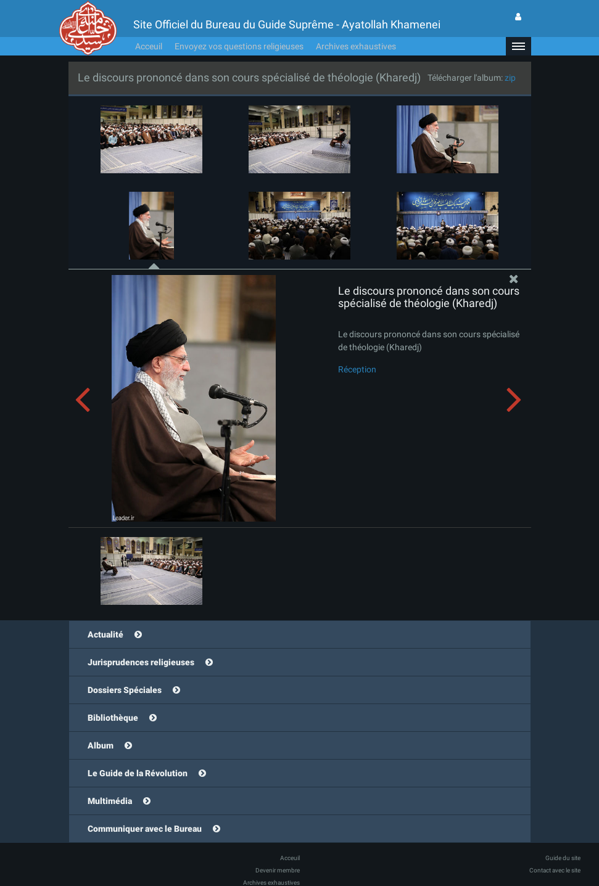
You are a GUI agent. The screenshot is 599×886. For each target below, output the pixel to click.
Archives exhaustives (356, 28)
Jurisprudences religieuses (141, 644)
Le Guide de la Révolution (138, 755)
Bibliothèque (113, 699)
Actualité (105, 616)
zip (510, 59)
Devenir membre (277, 851)
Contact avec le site (554, 851)
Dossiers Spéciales (125, 671)
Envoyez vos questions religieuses (239, 28)
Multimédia (110, 782)
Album (101, 727)
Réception (357, 351)
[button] (518, 27)
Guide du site (562, 839)
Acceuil (148, 28)
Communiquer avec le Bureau (145, 810)
